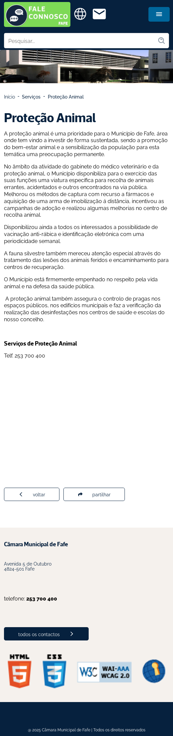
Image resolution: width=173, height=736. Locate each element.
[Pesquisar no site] (80, 40)
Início (9, 96)
